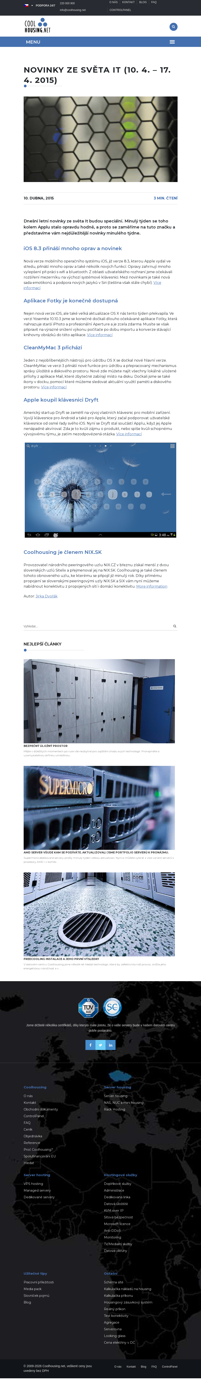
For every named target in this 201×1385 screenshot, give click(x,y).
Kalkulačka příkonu (118, 1302)
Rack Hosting (114, 1116)
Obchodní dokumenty (41, 1116)
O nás (114, 5)
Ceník (28, 1136)
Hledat (29, 1170)
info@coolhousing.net (39, 16)
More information (151, 593)
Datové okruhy (115, 1257)
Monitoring (112, 1244)
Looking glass (114, 1343)
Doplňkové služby (117, 1190)
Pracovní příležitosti (39, 1289)
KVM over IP (114, 1217)
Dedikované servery (39, 1204)
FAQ (154, 5)
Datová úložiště (116, 1211)
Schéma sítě (113, 1289)
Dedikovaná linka (117, 1204)
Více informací (100, 341)
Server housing (115, 1103)
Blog (143, 5)
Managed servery (37, 1197)
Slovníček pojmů (36, 1302)
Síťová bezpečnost (118, 1224)
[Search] (175, 632)
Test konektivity (116, 1322)
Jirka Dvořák (47, 603)
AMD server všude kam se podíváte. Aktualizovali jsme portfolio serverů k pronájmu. (96, 859)
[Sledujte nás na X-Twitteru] (100, 1055)
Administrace (114, 1197)
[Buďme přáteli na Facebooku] (90, 1055)
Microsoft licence (117, 1231)
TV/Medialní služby (118, 1251)
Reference (32, 1150)
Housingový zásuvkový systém (128, 1309)
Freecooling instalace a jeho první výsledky (61, 965)
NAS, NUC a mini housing (123, 1109)
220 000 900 (67, 5)
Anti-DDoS (112, 1237)
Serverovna (113, 1336)
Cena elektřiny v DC (119, 1349)
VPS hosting (33, 1190)
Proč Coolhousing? (38, 1156)
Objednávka (33, 1143)
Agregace (111, 1329)
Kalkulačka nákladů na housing (127, 1296)
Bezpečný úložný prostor (46, 752)
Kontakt (128, 5)
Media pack (32, 1296)
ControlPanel (120, 16)
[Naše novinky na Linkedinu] (111, 1055)
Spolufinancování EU (40, 1163)
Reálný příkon (114, 1316)
